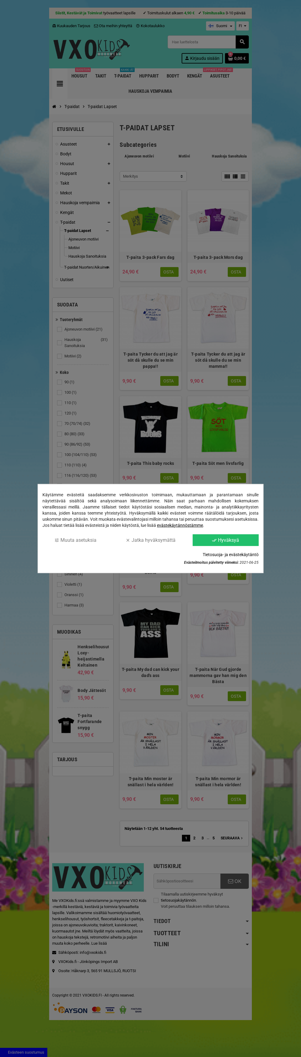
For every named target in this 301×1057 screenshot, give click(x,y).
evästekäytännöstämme (180, 525)
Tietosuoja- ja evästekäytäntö (231, 554)
